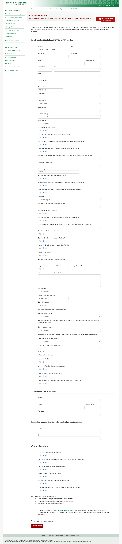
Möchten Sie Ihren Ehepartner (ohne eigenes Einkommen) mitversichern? (60, 380)
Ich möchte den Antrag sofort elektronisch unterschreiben (55, 498)
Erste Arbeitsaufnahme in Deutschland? (50, 452)
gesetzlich (43, 355)
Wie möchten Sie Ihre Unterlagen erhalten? (44, 496)
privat (51, 355)
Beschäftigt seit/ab (43, 302)
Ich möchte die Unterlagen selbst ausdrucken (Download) (55, 501)
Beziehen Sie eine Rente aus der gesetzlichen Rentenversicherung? (58, 217)
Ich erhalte (41, 196)
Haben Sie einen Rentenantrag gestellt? (50, 473)
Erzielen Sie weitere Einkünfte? (47, 127)
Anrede (40, 46)
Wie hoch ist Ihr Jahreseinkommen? (49, 203)
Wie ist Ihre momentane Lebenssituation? (50, 273)
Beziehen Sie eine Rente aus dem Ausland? (51, 238)
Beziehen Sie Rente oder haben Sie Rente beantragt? (54, 134)
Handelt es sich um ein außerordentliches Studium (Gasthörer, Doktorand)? (61, 182)
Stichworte (101, 5)
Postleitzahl (41, 67)
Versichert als (42, 120)
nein (46, 130)
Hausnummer (90, 60)
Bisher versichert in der (45, 313)
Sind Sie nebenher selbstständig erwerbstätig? (52, 466)
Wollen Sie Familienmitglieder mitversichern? (51, 366)
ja (40, 130)
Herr (47, 49)
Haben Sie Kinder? (44, 359)
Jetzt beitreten (37, 525)
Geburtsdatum (42, 87)
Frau (41, 49)
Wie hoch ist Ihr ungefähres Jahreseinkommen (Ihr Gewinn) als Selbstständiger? (62, 155)
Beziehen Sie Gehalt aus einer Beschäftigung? (52, 175)
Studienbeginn (42, 169)
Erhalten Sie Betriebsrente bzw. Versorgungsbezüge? (54, 231)
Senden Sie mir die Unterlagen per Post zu (51, 503)
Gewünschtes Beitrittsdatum (46, 295)
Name (40, 397)
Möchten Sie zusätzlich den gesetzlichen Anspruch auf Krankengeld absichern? (62, 141)
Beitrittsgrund (42, 288)
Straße (40, 60)
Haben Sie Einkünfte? (44, 252)
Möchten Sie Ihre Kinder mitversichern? (50, 373)
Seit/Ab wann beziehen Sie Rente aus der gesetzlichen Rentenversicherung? (61, 224)
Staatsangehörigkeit (44, 114)
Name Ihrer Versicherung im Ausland (49, 345)
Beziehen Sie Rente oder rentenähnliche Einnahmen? (54, 480)
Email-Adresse (42, 80)
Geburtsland (42, 100)
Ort (55, 67)
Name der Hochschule (45, 162)
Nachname (73, 53)
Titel (71, 46)
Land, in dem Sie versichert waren (48, 338)
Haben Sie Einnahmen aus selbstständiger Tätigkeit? (54, 245)
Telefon (40, 73)
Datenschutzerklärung (65, 510)
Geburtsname (42, 107)
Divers (54, 49)
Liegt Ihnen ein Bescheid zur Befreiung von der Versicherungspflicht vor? (60, 148)
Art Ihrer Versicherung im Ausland (48, 352)
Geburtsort (41, 93)
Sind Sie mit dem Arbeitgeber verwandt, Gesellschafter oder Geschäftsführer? (61, 459)
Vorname (41, 53)
